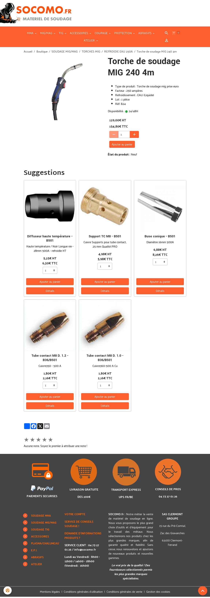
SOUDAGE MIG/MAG (65, 52)
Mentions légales (48, 592)
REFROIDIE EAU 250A (118, 52)
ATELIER (90, 41)
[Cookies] (8, 590)
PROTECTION (123, 34)
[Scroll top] (202, 590)
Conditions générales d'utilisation (83, 592)
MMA (30, 34)
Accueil (28, 52)
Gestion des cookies (160, 593)
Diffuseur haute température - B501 (50, 239)
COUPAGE (101, 34)
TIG (61, 34)
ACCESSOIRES (79, 34)
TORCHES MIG (91, 52)
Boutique (42, 52)
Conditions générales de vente (125, 592)
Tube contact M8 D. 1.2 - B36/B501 (49, 359)
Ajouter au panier (122, 145)
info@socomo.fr (86, 550)
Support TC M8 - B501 (105, 237)
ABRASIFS (145, 34)
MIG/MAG (46, 34)
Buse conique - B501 (160, 237)
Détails (50, 292)
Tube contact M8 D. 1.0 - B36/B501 (104, 359)
